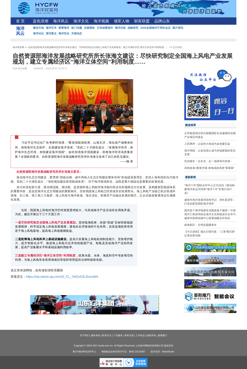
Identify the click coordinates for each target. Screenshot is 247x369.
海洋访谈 (120, 27)
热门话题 (76, 27)
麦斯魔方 (162, 335)
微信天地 (38, 27)
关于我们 (84, 335)
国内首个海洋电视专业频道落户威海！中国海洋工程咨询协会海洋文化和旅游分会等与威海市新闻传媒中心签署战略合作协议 (210, 214)
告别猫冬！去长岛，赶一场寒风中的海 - (208, 161)
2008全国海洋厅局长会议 (155, 27)
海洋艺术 (51, 27)
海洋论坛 (38, 33)
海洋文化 (81, 21)
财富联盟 (142, 21)
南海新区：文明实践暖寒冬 (200, 224)
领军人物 (121, 21)
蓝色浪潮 (40, 21)
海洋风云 (61, 21)
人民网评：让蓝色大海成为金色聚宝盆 (207, 143)
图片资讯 (178, 27)
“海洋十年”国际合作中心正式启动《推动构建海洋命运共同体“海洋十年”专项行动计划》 (209, 189)
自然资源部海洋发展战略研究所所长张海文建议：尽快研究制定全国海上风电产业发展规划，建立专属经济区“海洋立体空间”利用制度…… (98, 47)
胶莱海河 (63, 27)
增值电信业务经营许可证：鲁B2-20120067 (123, 351)
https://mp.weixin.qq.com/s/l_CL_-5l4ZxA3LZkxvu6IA (62, 276)
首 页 (20, 21)
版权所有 (151, 335)
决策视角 (89, 27)
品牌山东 (162, 21)
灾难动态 (76, 33)
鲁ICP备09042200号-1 (84, 351)
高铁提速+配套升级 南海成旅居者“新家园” (209, 167)
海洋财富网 (18, 47)
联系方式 (106, 335)
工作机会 (140, 335)
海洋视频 (101, 21)
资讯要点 (51, 33)
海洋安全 (63, 33)
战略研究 (133, 27)
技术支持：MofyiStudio (162, 351)
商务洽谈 (129, 335)
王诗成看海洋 (105, 27)
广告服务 (118, 335)
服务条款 (95, 335)
